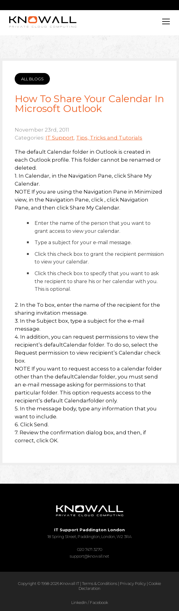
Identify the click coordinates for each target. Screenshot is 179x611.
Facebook (99, 602)
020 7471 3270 (89, 549)
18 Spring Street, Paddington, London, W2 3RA (89, 533)
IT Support (60, 138)
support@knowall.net (89, 556)
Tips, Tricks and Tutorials (109, 138)
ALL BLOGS (32, 78)
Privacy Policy (133, 583)
